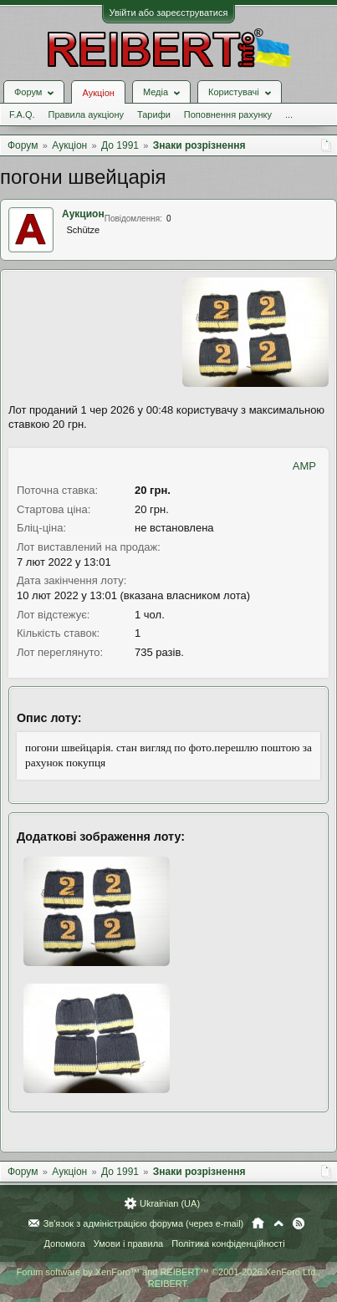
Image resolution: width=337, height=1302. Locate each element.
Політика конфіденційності (227, 1243)
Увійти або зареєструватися (169, 13)
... (289, 114)
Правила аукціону (86, 114)
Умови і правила (128, 1243)
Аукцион (83, 214)
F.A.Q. (22, 114)
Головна (258, 1223)
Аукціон (98, 93)
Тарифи (154, 114)
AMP (304, 466)
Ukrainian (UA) (170, 1203)
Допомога (63, 1243)
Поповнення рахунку (228, 114)
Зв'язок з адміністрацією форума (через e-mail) (143, 1223)
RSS (298, 1223)
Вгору (278, 1223)
